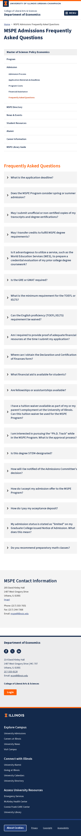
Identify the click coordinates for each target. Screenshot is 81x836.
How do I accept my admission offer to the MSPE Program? (41, 491)
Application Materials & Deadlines (24, 80)
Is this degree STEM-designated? (31, 453)
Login (10, 692)
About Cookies (15, 828)
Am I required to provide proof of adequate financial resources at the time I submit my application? (43, 337)
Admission (12, 67)
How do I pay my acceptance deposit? (34, 508)
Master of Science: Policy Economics (28, 52)
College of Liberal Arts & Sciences (20, 11)
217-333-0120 (11, 671)
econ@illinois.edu (19, 675)
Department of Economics (22, 15)
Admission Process (17, 74)
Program (11, 59)
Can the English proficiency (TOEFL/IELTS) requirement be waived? (37, 317)
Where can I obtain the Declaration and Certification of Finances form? (43, 357)
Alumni (10, 131)
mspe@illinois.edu (20, 613)
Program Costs (16, 85)
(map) (7, 599)
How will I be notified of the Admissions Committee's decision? (44, 471)
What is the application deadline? (32, 177)
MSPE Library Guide (16, 147)
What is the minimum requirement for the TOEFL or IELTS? (43, 298)
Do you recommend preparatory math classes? (40, 548)
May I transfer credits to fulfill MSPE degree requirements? (38, 234)
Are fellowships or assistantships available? (38, 390)
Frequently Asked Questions (22, 97)
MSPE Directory (14, 107)
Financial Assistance (18, 91)
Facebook (6, 651)
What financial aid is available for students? (38, 374)
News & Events (14, 115)
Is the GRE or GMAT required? (29, 280)
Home (7, 24)
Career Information (16, 139)
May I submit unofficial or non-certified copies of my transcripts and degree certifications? (43, 215)
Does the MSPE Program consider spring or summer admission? (43, 195)
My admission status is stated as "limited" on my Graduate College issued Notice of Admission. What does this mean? (43, 528)
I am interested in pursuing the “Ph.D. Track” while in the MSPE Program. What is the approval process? (44, 435)
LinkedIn (19, 651)
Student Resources (16, 123)
